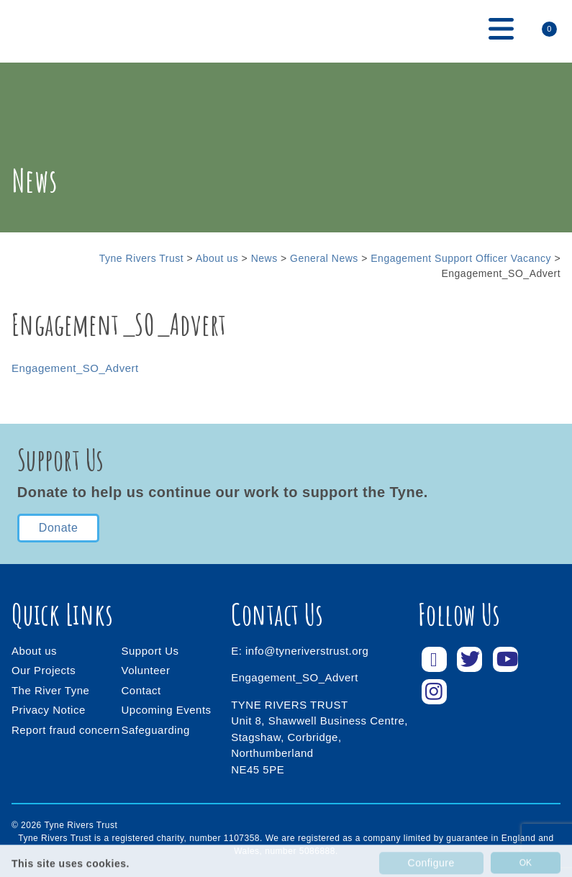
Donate (58, 528)
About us (34, 651)
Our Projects (44, 670)
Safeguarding (156, 730)
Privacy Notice (49, 710)
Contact (141, 690)
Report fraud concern (66, 730)
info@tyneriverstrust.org (306, 651)
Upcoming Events (167, 710)
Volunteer (146, 670)
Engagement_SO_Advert (75, 368)
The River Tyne (50, 690)
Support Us (150, 651)
